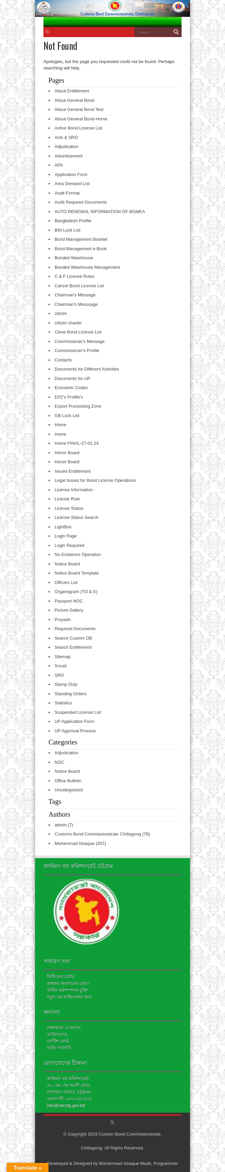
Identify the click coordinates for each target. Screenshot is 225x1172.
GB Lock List (67, 415)
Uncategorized (69, 789)
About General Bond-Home (81, 118)
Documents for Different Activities (87, 369)
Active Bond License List (78, 127)
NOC (59, 762)
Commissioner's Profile (77, 350)
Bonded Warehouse (74, 257)
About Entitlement (72, 90)
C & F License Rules (75, 276)
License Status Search (76, 517)
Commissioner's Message (79, 341)
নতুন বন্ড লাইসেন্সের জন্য (69, 996)
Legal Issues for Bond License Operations (95, 480)
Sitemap (63, 656)
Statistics (63, 702)
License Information (74, 489)
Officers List (66, 582)
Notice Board (67, 563)
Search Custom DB (73, 638)
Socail (60, 665)
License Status (69, 508)
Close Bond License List (78, 331)
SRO (59, 675)
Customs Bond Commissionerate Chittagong (98, 834)
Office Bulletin (68, 780)
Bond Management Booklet (81, 239)
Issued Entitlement (73, 471)
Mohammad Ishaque (75, 843)
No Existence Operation (78, 554)
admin (60, 824)
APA (59, 165)
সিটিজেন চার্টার (60, 976)
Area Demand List (72, 183)
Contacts (63, 359)
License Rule (67, 498)
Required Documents (75, 628)
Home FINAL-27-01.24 (77, 443)
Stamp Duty (66, 684)
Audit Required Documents (81, 202)
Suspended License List (78, 712)
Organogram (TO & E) (76, 591)
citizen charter (68, 322)
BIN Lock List (68, 230)
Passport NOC (69, 601)
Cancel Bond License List (79, 285)
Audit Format (67, 193)
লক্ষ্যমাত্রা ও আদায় (64, 1027)
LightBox (63, 526)
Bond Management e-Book (81, 248)
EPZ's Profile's (69, 397)
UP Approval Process (75, 730)
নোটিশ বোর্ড (58, 1041)
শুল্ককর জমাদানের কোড (68, 983)
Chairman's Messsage (76, 304)
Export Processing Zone (78, 406)
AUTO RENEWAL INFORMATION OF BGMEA (100, 211)
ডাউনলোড (57, 1034)
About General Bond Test (79, 109)
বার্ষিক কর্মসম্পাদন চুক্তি (67, 990)
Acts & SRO (66, 137)
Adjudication (66, 146)
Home (60, 424)
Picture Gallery (69, 610)
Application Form (71, 174)
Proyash (63, 619)
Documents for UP (72, 378)
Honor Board (67, 452)
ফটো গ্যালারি (59, 1047)
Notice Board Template (77, 573)
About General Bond (74, 100)
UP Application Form (74, 721)
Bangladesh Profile (73, 220)
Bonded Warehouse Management (87, 267)
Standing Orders (71, 693)
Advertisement (69, 155)
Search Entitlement (73, 647)
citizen (61, 313)
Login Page (66, 535)
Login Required (69, 545)
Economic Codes (71, 387)
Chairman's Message (75, 294)
